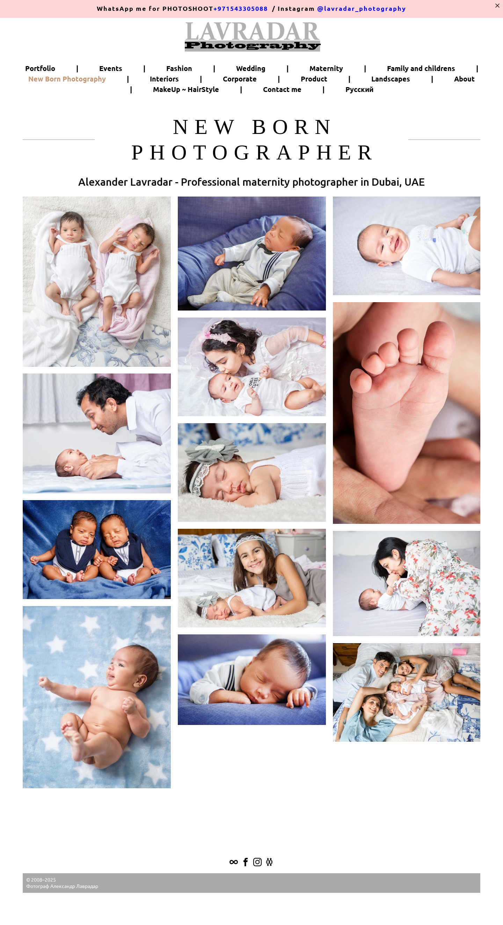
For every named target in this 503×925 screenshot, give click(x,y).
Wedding (250, 89)
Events (110, 89)
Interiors (164, 100)
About (464, 100)
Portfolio (40, 89)
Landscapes (390, 100)
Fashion (179, 89)
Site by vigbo (251, 909)
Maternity (326, 89)
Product (314, 100)
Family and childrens (421, 89)
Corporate (240, 100)
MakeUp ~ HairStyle (186, 110)
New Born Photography (67, 100)
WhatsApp (115, 8)
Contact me (282, 110)
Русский (359, 110)
